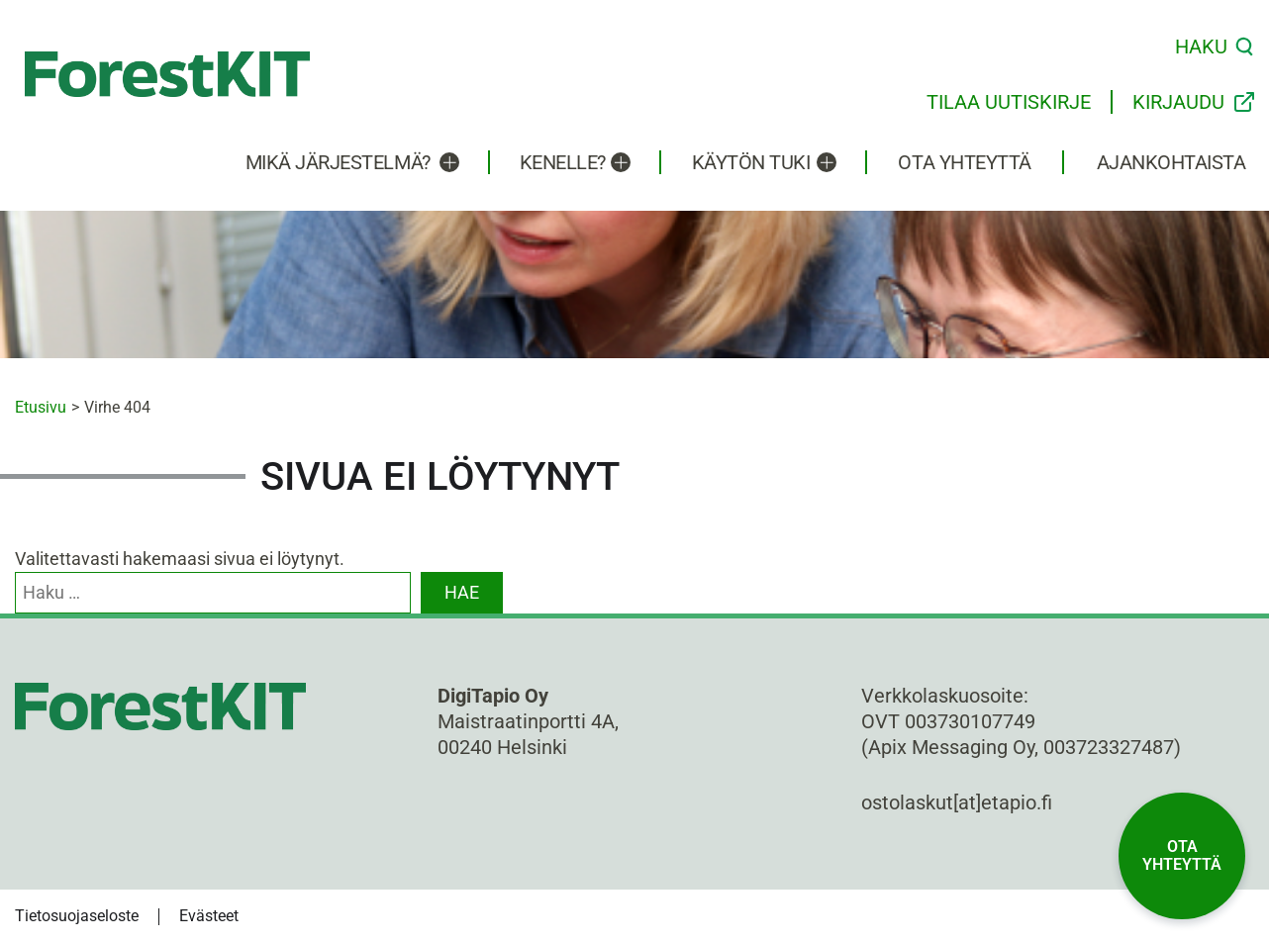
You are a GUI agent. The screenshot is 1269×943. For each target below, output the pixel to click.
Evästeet (209, 915)
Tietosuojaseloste (77, 915)
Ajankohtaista (1171, 162)
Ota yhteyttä (964, 162)
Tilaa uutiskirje (1009, 102)
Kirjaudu (1178, 102)
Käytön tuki (751, 162)
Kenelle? (563, 162)
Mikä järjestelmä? (338, 162)
